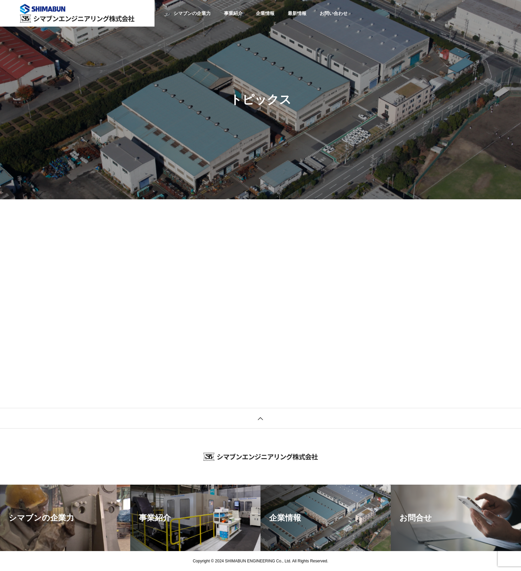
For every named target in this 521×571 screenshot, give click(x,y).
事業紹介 (233, 13)
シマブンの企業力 (192, 13)
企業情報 (265, 13)
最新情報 (297, 13)
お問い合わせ (334, 13)
